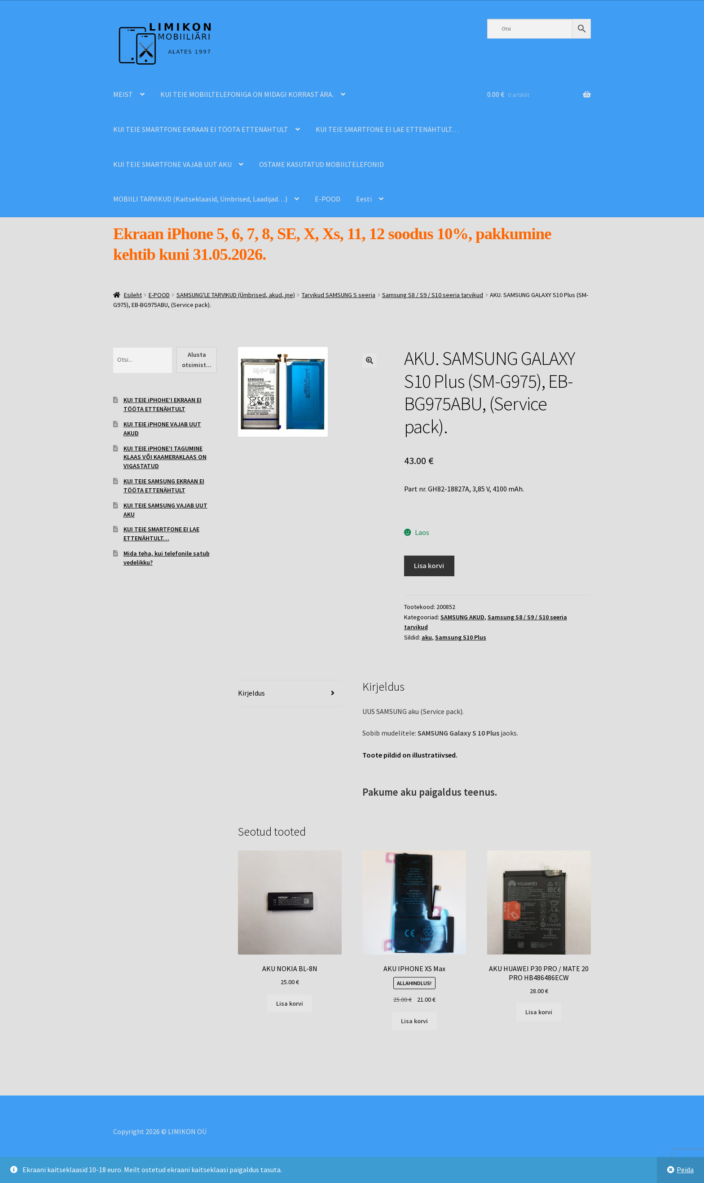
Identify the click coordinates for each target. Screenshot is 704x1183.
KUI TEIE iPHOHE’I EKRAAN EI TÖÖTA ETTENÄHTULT (162, 404)
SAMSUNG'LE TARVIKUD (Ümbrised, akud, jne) (235, 295)
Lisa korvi (429, 565)
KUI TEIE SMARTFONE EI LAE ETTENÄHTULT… (387, 129)
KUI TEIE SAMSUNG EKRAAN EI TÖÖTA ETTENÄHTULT (163, 485)
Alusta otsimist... (196, 360)
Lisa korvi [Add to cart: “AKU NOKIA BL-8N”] (289, 1003)
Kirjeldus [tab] (251, 692)
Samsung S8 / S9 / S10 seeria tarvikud (432, 295)
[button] (369, 360)
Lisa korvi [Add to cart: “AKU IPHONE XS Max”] (414, 1021)
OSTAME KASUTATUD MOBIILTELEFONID (321, 164)
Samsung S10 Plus (460, 637)
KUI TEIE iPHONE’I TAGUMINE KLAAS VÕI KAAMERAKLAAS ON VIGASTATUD (165, 457)
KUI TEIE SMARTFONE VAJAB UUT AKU (172, 164)
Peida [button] (685, 1169)
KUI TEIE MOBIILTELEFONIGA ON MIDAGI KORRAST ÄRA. (247, 94)
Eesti (364, 198)
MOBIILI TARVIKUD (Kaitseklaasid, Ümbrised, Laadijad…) (200, 198)
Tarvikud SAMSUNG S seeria (338, 295)
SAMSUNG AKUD (462, 617)
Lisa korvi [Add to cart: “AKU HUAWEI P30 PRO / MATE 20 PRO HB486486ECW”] (538, 1012)
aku (427, 637)
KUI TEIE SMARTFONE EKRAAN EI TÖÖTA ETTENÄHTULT (200, 129)
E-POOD (327, 198)
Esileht (133, 295)
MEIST (123, 94)
